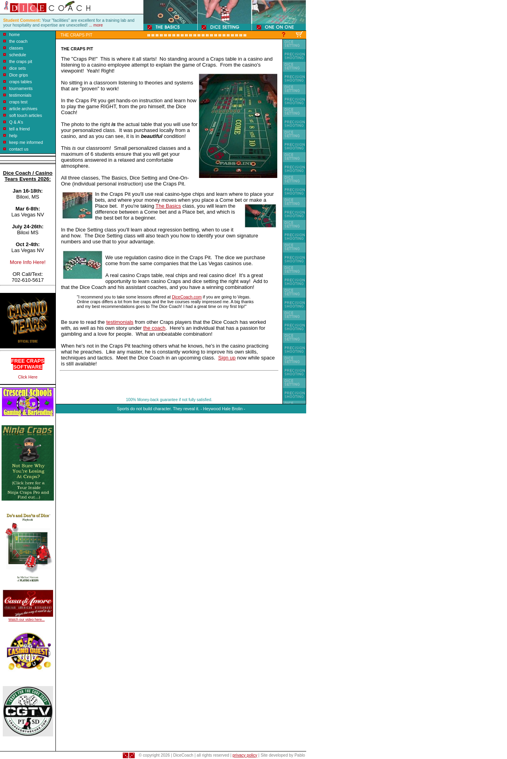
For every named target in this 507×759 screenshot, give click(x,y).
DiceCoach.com (187, 296)
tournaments (20, 88)
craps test (18, 101)
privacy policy (245, 755)
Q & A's (16, 122)
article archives (23, 108)
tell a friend (19, 128)
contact (16, 149)
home (14, 34)
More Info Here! (28, 262)
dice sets (17, 68)
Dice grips (18, 75)
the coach (18, 41)
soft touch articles (25, 115)
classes (16, 48)
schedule (17, 54)
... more (96, 25)
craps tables (20, 81)
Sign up (227, 358)
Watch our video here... (26, 619)
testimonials (20, 95)
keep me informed (26, 142)
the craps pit (20, 61)
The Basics (168, 206)
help (13, 135)
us (26, 149)
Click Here (27, 377)
